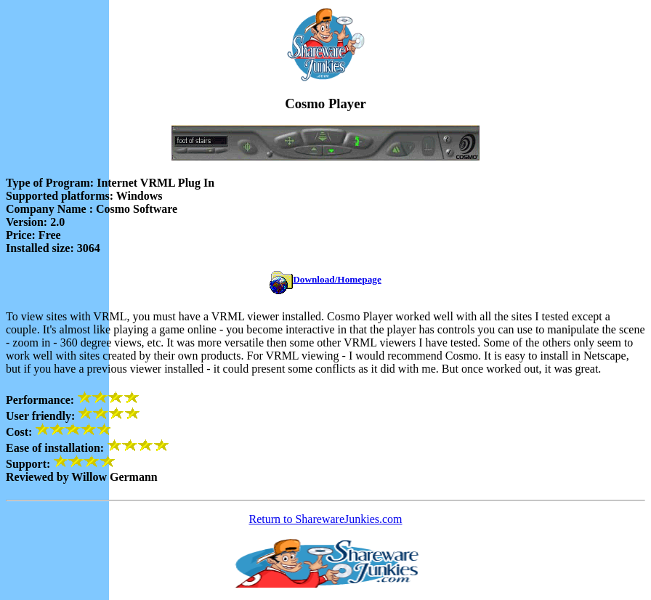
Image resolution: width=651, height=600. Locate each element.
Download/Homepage (337, 279)
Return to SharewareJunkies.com (325, 519)
